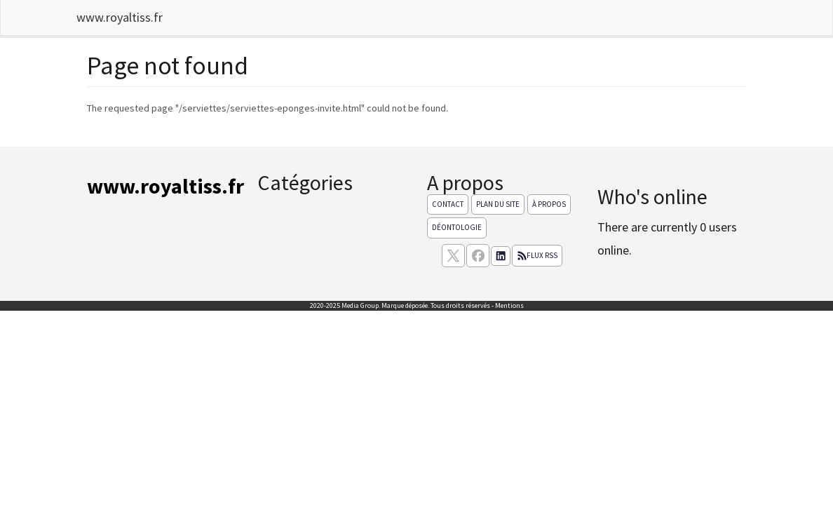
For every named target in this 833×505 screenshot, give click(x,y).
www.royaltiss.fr (119, 17)
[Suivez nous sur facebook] (477, 255)
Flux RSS (537, 255)
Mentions (509, 305)
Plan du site (498, 204)
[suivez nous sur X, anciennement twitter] (453, 255)
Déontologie (457, 227)
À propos (549, 204)
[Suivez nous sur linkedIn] (500, 256)
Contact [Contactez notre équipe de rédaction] (447, 204)
